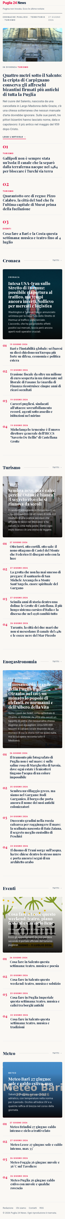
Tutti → (57, 260)
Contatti (33, 1208)
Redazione (8, 1208)
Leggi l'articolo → (14, 137)
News (14, 3)
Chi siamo (21, 1208)
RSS (42, 1208)
